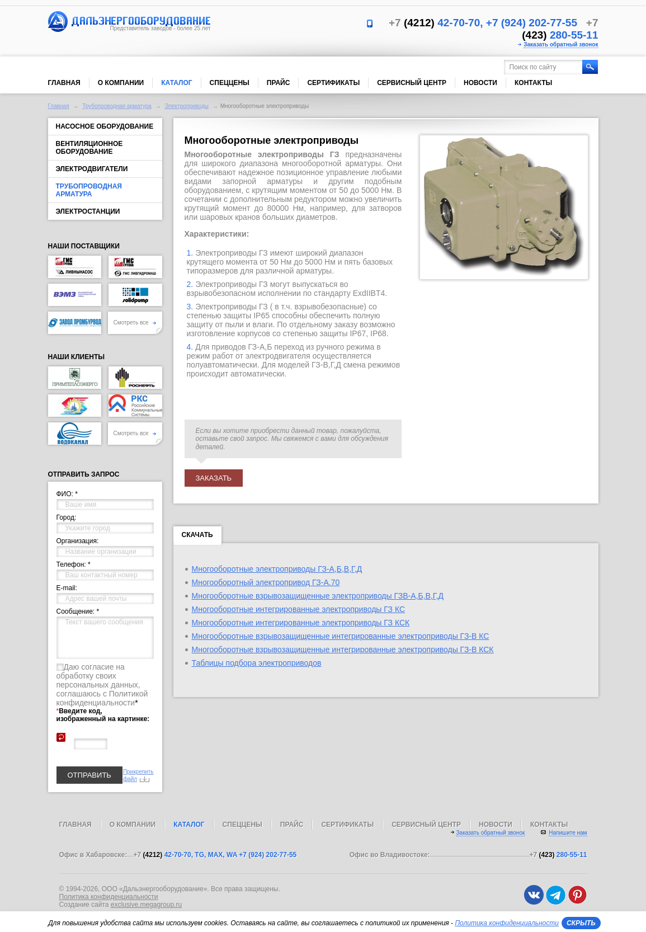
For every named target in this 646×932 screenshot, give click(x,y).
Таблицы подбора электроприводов (257, 662)
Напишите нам (568, 833)
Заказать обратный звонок (561, 44)
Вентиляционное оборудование (89, 148)
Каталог (176, 83)
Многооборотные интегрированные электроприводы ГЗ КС (298, 609)
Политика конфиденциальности (108, 897)
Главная (64, 83)
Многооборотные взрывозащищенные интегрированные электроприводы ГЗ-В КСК (343, 649)
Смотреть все (135, 322)
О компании (121, 83)
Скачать (197, 537)
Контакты (533, 83)
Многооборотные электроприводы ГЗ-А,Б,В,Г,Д (277, 568)
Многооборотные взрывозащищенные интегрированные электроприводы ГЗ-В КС (340, 636)
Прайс (278, 83)
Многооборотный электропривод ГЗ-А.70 (266, 582)
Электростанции (88, 211)
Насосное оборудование (105, 126)
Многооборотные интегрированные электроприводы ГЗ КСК (301, 622)
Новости (480, 83)
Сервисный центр (411, 83)
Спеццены (229, 83)
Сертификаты (333, 83)
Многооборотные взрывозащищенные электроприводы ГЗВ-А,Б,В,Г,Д (318, 595)
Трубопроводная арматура (117, 106)
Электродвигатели (92, 169)
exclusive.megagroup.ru (146, 905)
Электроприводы (186, 106)
